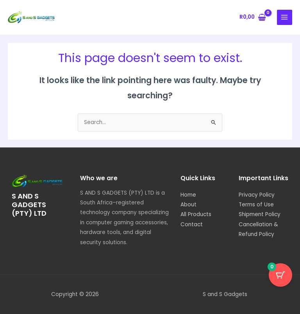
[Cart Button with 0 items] (280, 275)
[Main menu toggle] (284, 17)
